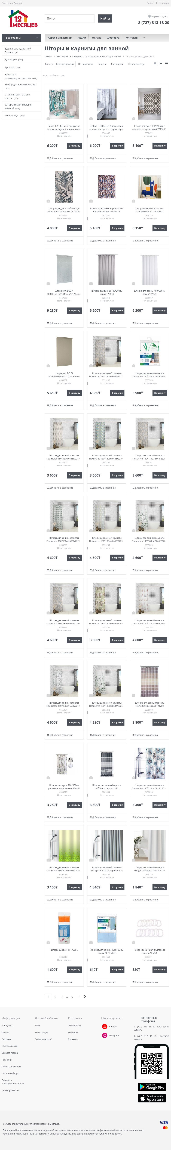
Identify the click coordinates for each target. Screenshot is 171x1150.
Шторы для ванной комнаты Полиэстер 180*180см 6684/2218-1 (149, 375)
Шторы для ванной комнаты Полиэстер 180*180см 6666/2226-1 (149, 539)
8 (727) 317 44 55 (146, 1035)
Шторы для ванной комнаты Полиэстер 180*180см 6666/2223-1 (106, 539)
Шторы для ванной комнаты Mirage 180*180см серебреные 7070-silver (107, 870)
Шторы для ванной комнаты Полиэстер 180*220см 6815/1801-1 (149, 787)
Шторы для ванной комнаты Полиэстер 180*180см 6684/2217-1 (106, 375)
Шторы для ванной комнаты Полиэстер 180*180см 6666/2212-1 (64, 704)
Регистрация (162, 3)
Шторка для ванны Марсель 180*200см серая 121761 (106, 787)
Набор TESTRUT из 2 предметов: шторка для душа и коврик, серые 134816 (106, 129)
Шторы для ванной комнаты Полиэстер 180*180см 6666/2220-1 (149, 457)
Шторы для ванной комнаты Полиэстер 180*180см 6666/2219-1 (106, 457)
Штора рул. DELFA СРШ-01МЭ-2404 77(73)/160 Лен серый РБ (64, 376)
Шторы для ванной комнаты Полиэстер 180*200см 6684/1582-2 (64, 869)
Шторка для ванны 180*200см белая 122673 (149, 292)
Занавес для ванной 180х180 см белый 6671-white (106, 951)
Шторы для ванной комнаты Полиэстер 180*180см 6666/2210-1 (149, 622)
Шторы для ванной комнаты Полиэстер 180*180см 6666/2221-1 (64, 539)
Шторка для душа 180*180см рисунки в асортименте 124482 (64, 787)
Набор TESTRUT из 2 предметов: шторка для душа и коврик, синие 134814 (64, 129)
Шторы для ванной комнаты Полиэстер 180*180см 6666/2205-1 (106, 622)
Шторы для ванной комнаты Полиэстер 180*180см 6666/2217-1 (64, 457)
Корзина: (159, 16)
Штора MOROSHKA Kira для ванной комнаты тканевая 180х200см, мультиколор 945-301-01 (149, 213)
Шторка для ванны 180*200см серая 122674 (106, 292)
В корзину (74, 145)
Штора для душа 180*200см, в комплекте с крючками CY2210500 (149, 128)
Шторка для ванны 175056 (64, 949)
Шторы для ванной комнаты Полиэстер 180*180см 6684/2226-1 (106, 704)
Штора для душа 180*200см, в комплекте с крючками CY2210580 (64, 210)
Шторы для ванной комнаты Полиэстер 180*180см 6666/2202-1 (64, 622)
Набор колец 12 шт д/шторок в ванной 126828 (150, 951)
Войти (150, 3)
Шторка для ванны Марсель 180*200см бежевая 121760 (149, 704)
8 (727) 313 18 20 (144, 1026)
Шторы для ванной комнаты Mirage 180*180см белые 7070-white (149, 870)
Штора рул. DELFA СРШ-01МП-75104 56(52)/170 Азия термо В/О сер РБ (64, 294)
